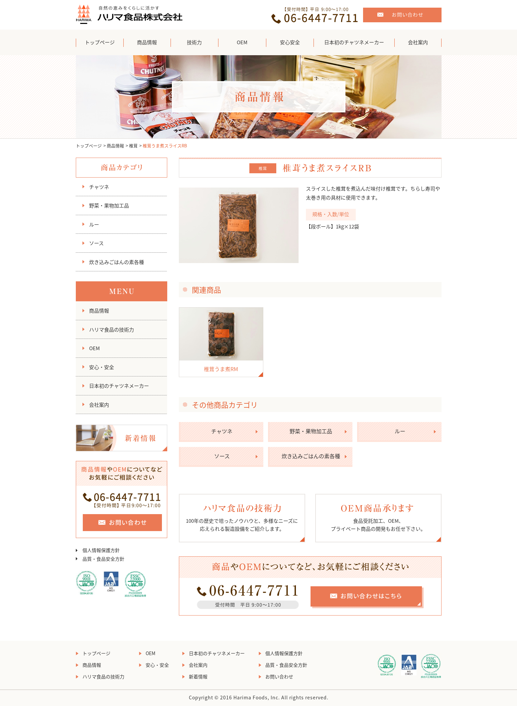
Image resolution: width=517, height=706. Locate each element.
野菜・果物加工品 (109, 205)
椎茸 (133, 145)
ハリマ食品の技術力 (111, 329)
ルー (94, 224)
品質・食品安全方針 (103, 558)
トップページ (100, 42)
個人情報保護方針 (101, 550)
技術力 (194, 42)
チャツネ (99, 187)
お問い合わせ (279, 676)
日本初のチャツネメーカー (354, 42)
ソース (96, 243)
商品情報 (147, 42)
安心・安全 (101, 367)
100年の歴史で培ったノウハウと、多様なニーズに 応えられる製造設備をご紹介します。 (242, 518)
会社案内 (418, 42)
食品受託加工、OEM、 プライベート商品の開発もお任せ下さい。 (378, 518)
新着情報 (198, 676)
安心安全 (290, 42)
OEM (242, 42)
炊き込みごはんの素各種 (116, 262)
